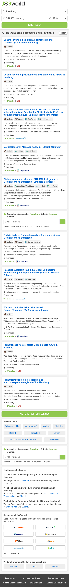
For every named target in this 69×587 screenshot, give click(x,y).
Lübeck (25, 507)
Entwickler (55, 439)
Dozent (12, 433)
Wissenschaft (31, 426)
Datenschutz (10, 578)
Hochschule (34, 433)
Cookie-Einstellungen (56, 583)
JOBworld (24, 480)
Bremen (9, 507)
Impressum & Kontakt (32, 578)
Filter (63, 33)
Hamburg (30, 33)
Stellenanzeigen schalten (14, 583)
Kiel (15, 507)
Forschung (10, 33)
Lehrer (57, 433)
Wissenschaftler (12, 426)
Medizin (45, 426)
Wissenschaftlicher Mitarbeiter (22, 439)
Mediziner (59, 426)
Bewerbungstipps (56, 578)
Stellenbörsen (36, 583)
